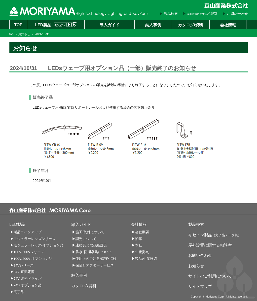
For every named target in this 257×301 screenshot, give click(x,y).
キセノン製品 (214, 235)
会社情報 (228, 25)
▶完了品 (17, 292)
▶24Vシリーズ (22, 265)
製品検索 (171, 14)
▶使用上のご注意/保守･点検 (94, 259)
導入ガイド (109, 25)
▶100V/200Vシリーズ (27, 252)
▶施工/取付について (88, 232)
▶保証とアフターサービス (93, 265)
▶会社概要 (140, 232)
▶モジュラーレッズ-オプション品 (37, 245)
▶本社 (137, 245)
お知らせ (24, 34)
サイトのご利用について (210, 276)
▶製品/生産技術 (144, 259)
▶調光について (84, 239)
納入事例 (153, 25)
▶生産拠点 (140, 252)
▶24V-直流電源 (22, 272)
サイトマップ (200, 286)
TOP (18, 25)
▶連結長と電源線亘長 (89, 245)
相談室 (202, 14)
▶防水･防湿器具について (92, 252)
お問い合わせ (237, 14)
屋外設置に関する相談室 (210, 245)
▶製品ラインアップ (25, 232)
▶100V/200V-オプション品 (31, 259)
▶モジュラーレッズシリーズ (32, 239)
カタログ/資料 (190, 25)
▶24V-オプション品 (25, 285)
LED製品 (55, 24)
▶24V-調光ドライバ (25, 278)
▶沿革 (137, 239)
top (11, 34)
